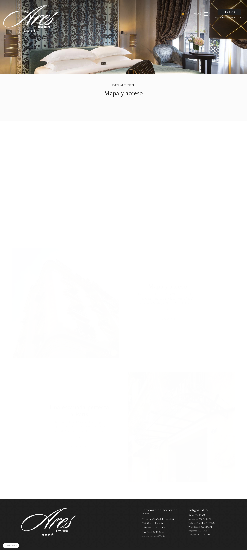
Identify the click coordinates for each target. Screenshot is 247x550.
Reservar (229, 12)
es (187, 14)
